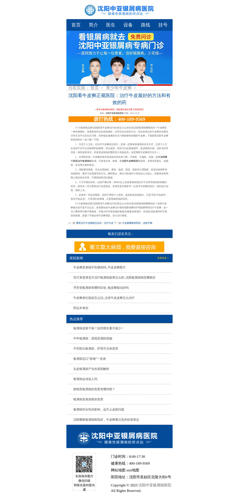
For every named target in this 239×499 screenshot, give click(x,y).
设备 (128, 24)
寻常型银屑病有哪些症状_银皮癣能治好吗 (101, 287)
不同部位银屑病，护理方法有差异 (95, 348)
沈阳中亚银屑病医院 (115, 113)
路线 (145, 24)
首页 (76, 24)
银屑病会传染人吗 (85, 379)
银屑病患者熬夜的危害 (88, 399)
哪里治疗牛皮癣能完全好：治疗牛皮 (95, 223)
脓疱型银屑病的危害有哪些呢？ (94, 389)
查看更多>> (163, 258)
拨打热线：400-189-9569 (119, 119)
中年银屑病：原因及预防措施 (92, 338)
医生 (110, 24)
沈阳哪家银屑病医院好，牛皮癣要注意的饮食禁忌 (106, 419)
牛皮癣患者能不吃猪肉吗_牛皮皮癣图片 (99, 267)
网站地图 (118, 470)
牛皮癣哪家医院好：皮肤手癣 (137, 223)
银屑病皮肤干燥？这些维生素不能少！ (98, 328)
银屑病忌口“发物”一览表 (89, 358)
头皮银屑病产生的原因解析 (91, 369)
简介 (93, 24)
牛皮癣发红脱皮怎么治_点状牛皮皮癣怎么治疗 (104, 297)
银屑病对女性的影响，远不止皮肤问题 (98, 409)
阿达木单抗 (80, 308)
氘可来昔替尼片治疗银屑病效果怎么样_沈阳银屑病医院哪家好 (114, 277)
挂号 (163, 24)
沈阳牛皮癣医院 (130, 161)
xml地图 (132, 470)
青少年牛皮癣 (119, 87)
